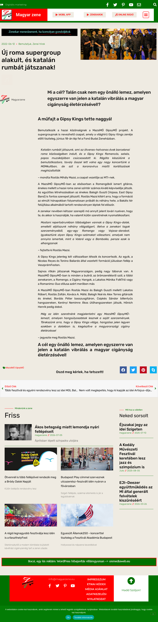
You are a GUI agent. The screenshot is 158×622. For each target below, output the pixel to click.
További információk (83, 617)
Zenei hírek (39, 43)
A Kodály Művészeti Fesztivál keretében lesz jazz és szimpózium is (132, 456)
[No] (153, 613)
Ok (68, 617)
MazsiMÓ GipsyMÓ (15, 367)
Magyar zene (28, 14)
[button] (155, 5)
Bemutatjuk (24, 43)
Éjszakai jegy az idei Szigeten (133, 427)
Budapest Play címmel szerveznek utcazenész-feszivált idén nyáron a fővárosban (83, 482)
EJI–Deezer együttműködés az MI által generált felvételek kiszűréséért (136, 491)
